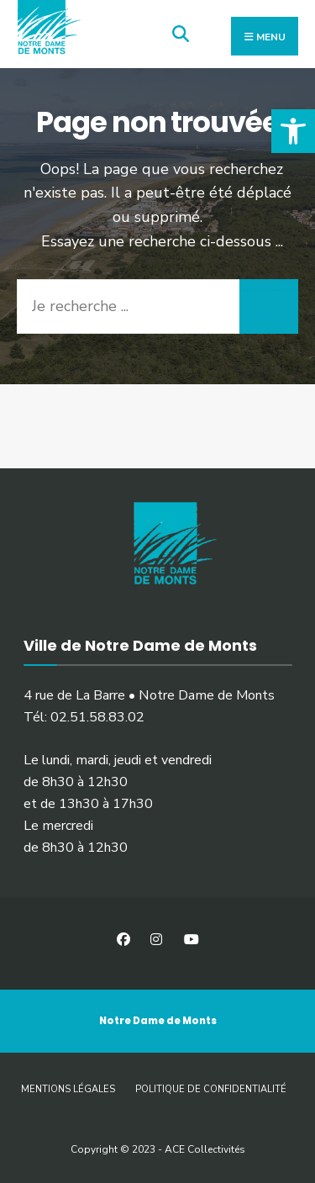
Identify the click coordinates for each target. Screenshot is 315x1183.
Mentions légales (68, 1089)
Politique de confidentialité (210, 1089)
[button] (293, 131)
